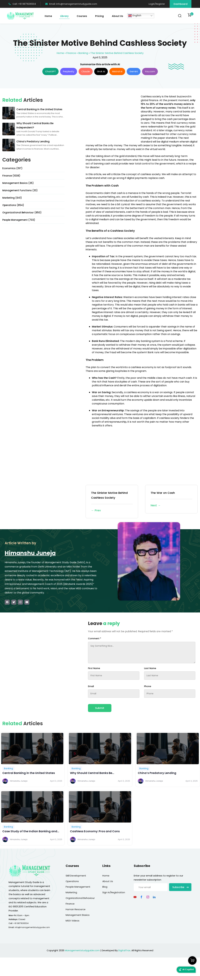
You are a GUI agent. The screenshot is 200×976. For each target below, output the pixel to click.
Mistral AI (117, 71)
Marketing (71, 892)
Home (48, 16)
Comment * (94, 638)
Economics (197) (12, 168)
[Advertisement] (112, 117)
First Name (94, 668)
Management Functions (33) (20, 190)
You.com (150, 71)
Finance (71, 53)
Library (64, 16)
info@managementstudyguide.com (32, 927)
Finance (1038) (11, 175)
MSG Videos (72, 920)
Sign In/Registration (113, 892)
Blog (104, 886)
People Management (78, 886)
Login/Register (157, 3)
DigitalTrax (124, 950)
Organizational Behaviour (80, 898)
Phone (147, 686)
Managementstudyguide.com (82, 950)
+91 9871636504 (21, 923)
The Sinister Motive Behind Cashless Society (112, 502)
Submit (99, 708)
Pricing (99, 16)
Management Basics (78, 915)
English (134, 16)
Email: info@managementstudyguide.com (71, 3)
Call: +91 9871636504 (22, 3)
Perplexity (68, 71)
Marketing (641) (12, 197)
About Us (117, 16)
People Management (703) (18, 220)
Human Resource (75, 909)
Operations (72, 881)
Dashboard (181, 4)
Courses (82, 16)
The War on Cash (171, 499)
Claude (85, 71)
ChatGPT (50, 71)
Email (91, 686)
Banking (83, 53)
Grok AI (101, 71)
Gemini (134, 71)
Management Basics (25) (18, 183)
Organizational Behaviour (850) (22, 212)
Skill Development (76, 875)
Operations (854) (13, 205)
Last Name (150, 668)
